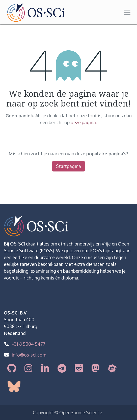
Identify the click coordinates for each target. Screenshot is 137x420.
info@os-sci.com (29, 355)
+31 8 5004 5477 (28, 344)
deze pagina (83, 122)
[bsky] (18, 386)
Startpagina (68, 166)
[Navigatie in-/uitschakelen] (127, 12)
